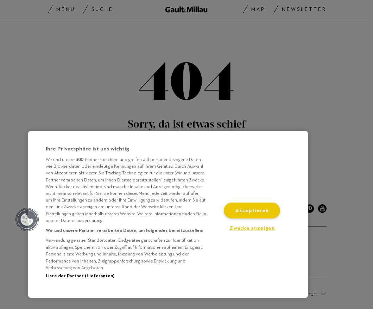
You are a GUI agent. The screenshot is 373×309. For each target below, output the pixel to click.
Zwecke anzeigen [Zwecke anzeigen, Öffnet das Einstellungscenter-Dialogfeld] (252, 228)
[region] (168, 214)
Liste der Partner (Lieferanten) (80, 276)
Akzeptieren (252, 211)
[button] (27, 219)
